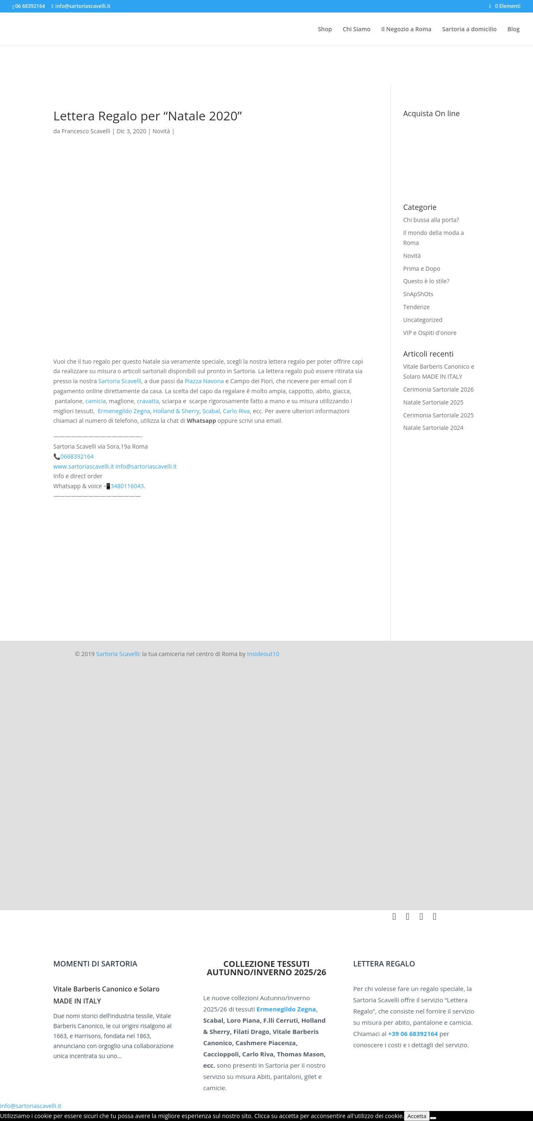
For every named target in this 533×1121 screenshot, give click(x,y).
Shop (325, 29)
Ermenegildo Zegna (124, 411)
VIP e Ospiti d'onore (429, 333)
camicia (95, 401)
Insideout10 (263, 654)
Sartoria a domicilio (469, 29)
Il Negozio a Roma (406, 29)
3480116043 (127, 486)
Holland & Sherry (176, 411)
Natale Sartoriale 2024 (433, 428)
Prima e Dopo (421, 268)
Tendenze (416, 307)
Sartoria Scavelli (119, 381)
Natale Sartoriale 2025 (433, 402)
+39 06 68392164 (413, 1033)
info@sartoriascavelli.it (146, 466)
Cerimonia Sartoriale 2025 (438, 415)
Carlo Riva (236, 411)
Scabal (211, 411)
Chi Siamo (357, 29)
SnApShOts (418, 294)
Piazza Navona (204, 381)
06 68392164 (30, 6)
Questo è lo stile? (426, 281)
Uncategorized (422, 320)
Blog (514, 29)
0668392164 (77, 456)
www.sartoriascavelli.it (83, 466)
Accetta (416, 1116)
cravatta (148, 401)
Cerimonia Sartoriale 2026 (438, 389)
